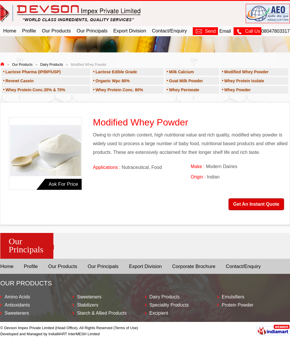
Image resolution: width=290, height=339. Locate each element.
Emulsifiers (233, 296)
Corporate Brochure (193, 266)
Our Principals (92, 31)
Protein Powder (237, 304)
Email (212, 31)
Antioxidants (17, 304)
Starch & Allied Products (102, 313)
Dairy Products (51, 65)
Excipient (158, 313)
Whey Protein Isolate (244, 81)
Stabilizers (87, 304)
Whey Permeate (184, 90)
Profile (29, 31)
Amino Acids (17, 296)
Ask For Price (63, 184)
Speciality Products (169, 304)
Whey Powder (237, 90)
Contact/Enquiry (169, 31)
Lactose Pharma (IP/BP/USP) (33, 72)
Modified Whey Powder (246, 72)
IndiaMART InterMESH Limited (74, 334)
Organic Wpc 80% (113, 81)
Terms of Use (126, 328)
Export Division (129, 31)
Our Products (56, 31)
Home (9, 31)
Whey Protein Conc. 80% (119, 90)
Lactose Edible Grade (116, 72)
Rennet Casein (19, 81)
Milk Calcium (181, 72)
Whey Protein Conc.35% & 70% (35, 90)
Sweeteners (17, 313)
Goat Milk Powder (186, 81)
